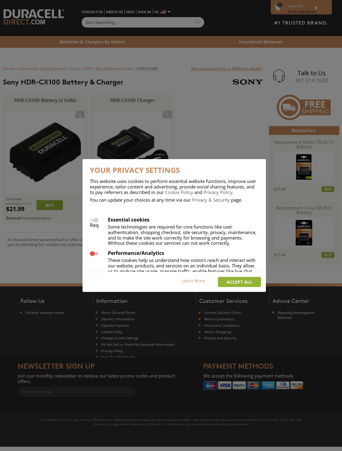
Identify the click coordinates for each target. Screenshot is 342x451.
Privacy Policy (218, 192)
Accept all (239, 282)
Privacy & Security (211, 200)
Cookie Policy (179, 192)
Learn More (193, 281)
